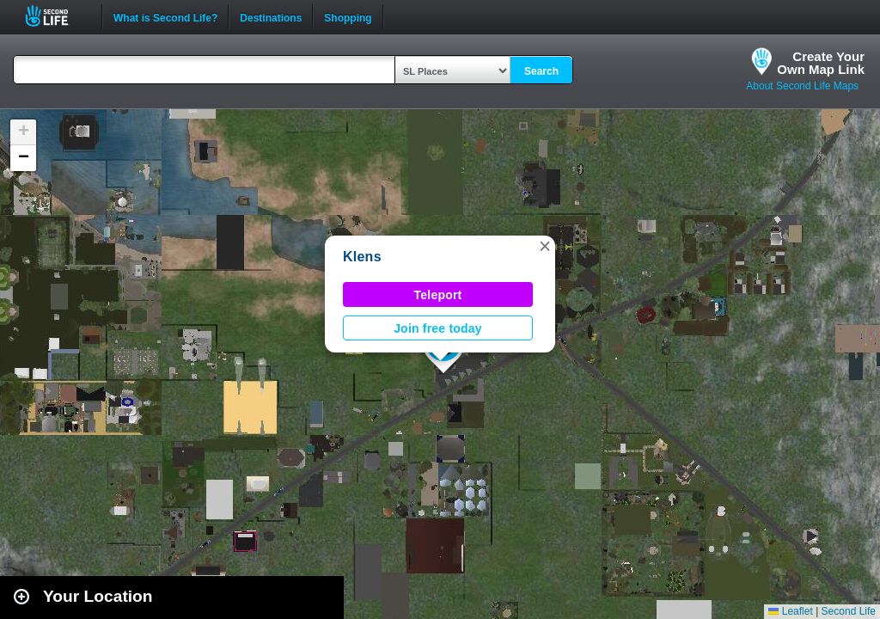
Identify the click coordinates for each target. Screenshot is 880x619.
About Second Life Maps (802, 86)
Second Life (56, 16)
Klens (362, 256)
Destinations (271, 16)
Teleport (438, 295)
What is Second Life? (165, 16)
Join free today (438, 328)
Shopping (347, 16)
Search (541, 71)
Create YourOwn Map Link (821, 63)
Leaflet (790, 611)
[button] (545, 246)
